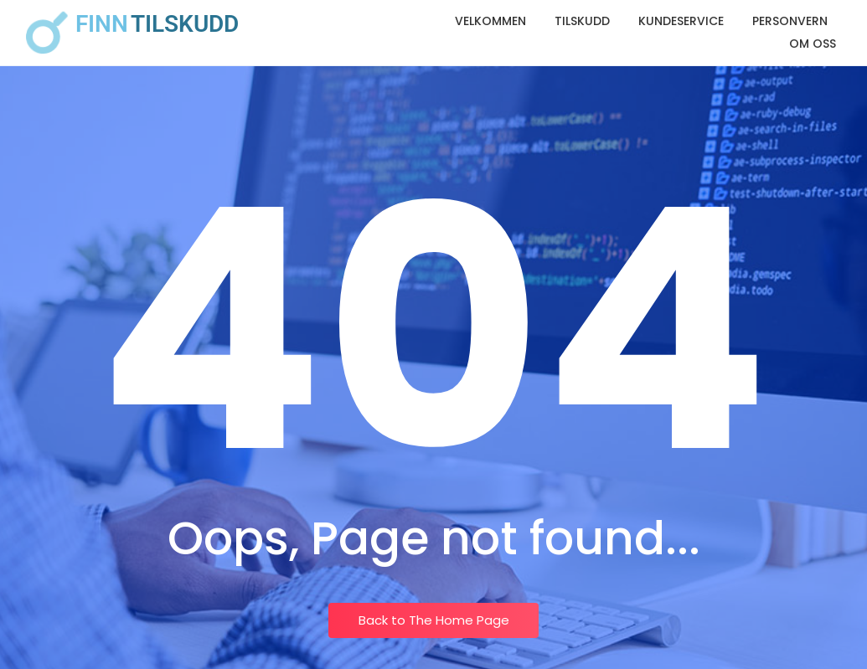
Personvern (790, 21)
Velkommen (490, 21)
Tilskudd (582, 21)
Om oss (812, 43)
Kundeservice (681, 21)
